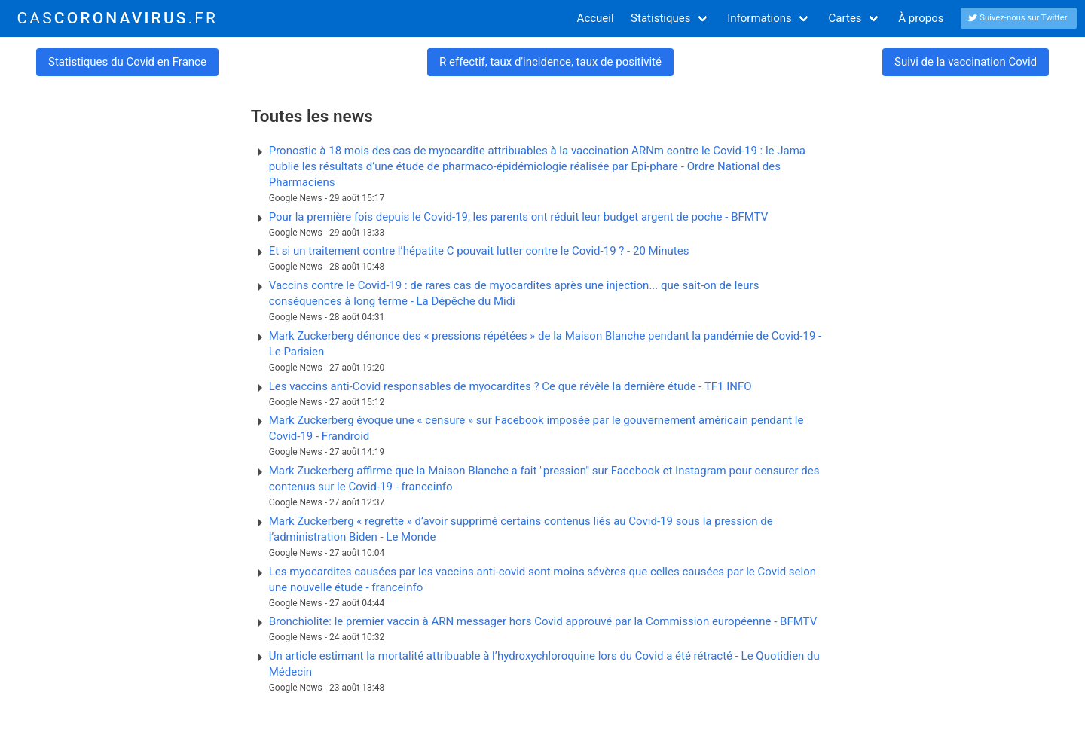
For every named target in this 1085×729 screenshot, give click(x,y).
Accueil (595, 18)
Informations (759, 18)
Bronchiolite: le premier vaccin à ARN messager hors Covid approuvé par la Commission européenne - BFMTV (543, 621)
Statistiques (660, 18)
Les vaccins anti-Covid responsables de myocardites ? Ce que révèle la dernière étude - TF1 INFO (510, 386)
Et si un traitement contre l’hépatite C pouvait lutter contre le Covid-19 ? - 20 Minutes (479, 251)
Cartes (845, 18)
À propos (920, 18)
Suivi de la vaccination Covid (965, 62)
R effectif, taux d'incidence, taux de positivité (550, 62)
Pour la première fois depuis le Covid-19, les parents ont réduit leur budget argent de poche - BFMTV (519, 217)
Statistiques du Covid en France (127, 62)
